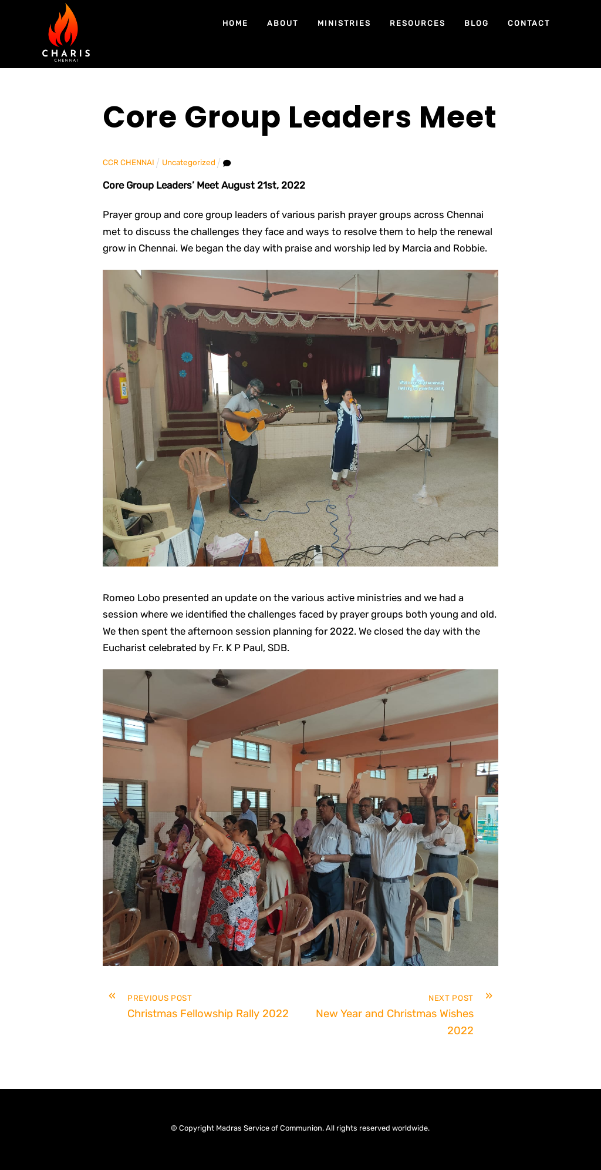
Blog (476, 23)
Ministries (345, 23)
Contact (529, 23)
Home (235, 23)
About (283, 23)
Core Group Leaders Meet (300, 117)
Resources (417, 23)
